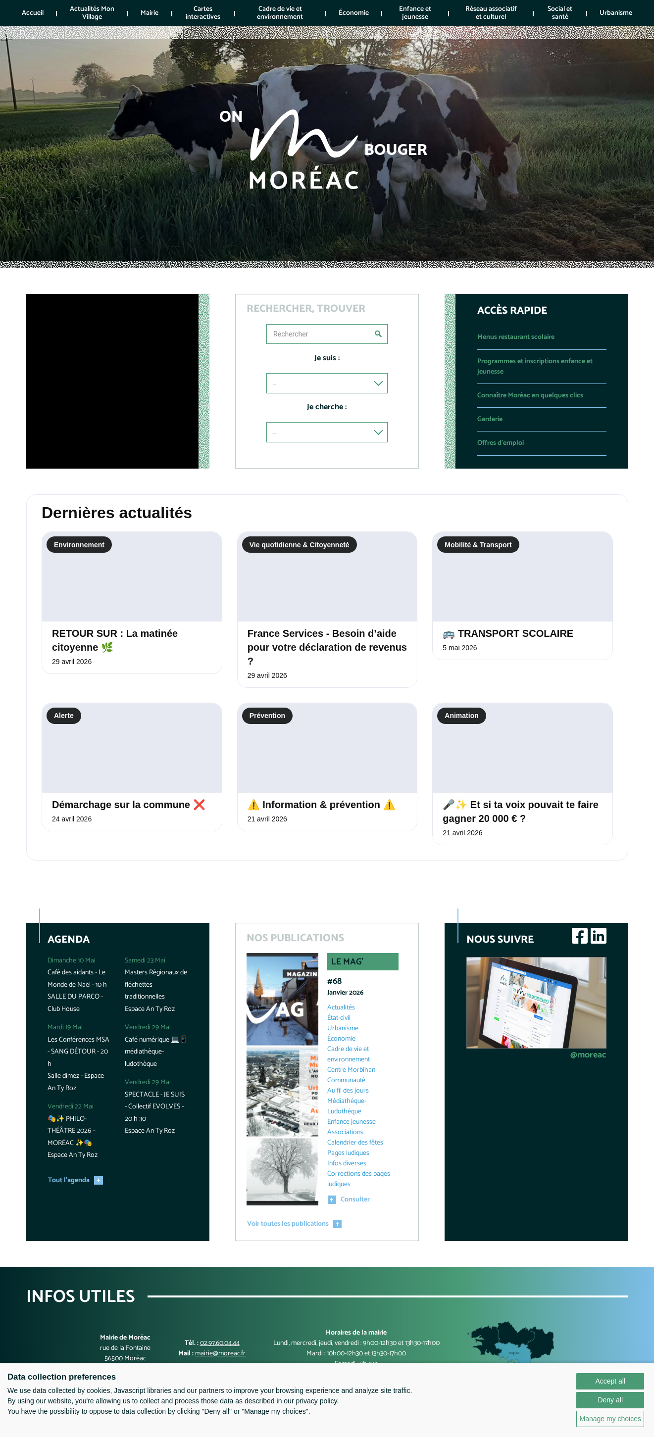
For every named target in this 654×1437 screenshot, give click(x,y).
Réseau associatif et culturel (491, 12)
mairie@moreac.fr (220, 1353)
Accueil (33, 13)
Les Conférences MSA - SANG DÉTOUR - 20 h (78, 1052)
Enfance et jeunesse (415, 12)
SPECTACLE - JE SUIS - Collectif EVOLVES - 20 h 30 (155, 1107)
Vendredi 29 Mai (148, 1027)
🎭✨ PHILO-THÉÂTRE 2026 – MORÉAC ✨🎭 (72, 1131)
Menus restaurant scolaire (515, 337)
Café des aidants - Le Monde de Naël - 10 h (77, 979)
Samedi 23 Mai (145, 960)
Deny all (610, 1400)
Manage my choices (610, 1419)
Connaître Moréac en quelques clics (530, 395)
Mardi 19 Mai (65, 1027)
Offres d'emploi (500, 443)
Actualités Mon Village (92, 12)
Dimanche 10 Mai (72, 960)
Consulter (355, 1199)
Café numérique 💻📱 (156, 1040)
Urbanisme (616, 13)
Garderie (490, 419)
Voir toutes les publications (288, 1224)
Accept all (610, 1381)
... (274, 383)
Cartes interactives (203, 12)
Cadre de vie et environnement (280, 12)
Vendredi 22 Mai (71, 1106)
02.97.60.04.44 (220, 1343)
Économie (354, 13)
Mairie (149, 13)
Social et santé (560, 12)
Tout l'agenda (69, 1180)
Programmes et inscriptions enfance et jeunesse (535, 367)
